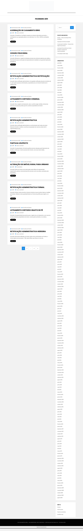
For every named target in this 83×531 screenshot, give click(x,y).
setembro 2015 (60, 321)
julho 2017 (59, 311)
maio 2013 (59, 390)
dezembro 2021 (60, 193)
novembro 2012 (60, 404)
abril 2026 (59, 65)
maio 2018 (59, 299)
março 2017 (59, 316)
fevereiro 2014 (60, 368)
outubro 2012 (60, 407)
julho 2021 (59, 205)
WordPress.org (60, 517)
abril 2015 (59, 333)
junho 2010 (59, 476)
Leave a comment (20, 35)
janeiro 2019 (59, 279)
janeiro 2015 (59, 341)
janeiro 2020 (59, 250)
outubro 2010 (60, 466)
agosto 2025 (59, 85)
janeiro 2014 (59, 370)
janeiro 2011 (59, 458)
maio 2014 (59, 360)
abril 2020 (59, 242)
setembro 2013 (60, 380)
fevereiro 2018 (60, 306)
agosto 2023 (59, 144)
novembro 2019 (60, 255)
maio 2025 (59, 92)
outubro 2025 (60, 80)
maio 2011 (59, 449)
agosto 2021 (59, 203)
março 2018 (59, 304)
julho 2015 (59, 326)
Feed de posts (60, 512)
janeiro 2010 (59, 488)
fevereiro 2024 (60, 129)
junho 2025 (59, 90)
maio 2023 (59, 151)
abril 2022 (59, 183)
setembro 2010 (60, 468)
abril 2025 (59, 95)
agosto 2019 (59, 262)
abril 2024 (59, 124)
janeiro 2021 (59, 220)
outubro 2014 (60, 348)
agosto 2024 (59, 115)
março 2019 (59, 274)
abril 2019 (59, 272)
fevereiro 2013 (60, 397)
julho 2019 (59, 264)
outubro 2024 (60, 110)
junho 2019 (59, 267)
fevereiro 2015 (60, 338)
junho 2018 (59, 296)
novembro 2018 (60, 284)
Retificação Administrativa (23, 123)
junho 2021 (59, 208)
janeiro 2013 (59, 399)
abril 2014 (59, 363)
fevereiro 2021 (60, 218)
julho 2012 (59, 414)
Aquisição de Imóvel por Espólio (63, 44)
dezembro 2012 (60, 402)
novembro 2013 (60, 375)
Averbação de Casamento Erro (25, 33)
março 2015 (59, 336)
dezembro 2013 (60, 372)
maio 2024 (59, 122)
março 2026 (59, 68)
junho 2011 (59, 446)
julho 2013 (59, 385)
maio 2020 (59, 240)
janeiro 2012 (59, 429)
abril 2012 (59, 422)
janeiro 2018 (59, 309)
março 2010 (59, 483)
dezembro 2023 (60, 134)
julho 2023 (59, 147)
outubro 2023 (60, 139)
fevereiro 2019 (60, 277)
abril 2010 (59, 481)
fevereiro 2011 (60, 456)
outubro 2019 (60, 257)
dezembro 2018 (60, 282)
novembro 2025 (60, 78)
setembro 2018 (60, 289)
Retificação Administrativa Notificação (30, 79)
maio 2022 (59, 181)
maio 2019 (59, 269)
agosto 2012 (59, 412)
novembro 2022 (60, 166)
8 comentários (19, 170)
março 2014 (59, 365)
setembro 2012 (60, 409)
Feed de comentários (61, 514)
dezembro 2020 (60, 223)
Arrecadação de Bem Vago (62, 56)
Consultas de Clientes (27, 30)
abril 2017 (59, 314)
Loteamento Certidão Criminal (25, 102)
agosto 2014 (59, 353)
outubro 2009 (60, 495)
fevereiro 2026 (60, 70)
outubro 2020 (60, 228)
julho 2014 (59, 355)
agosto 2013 (59, 382)
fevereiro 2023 (60, 159)
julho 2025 (59, 88)
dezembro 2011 (60, 431)
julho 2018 (59, 294)
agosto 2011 (59, 441)
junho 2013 (59, 387)
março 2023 (59, 156)
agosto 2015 (59, 323)
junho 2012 (59, 417)
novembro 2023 (60, 137)
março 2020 (59, 245)
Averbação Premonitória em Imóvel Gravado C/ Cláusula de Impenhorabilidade (64, 53)
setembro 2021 (60, 201)
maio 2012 (59, 419)
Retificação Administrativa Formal (27, 190)
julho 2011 (59, 444)
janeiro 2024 (59, 132)
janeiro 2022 (59, 191)
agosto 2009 (59, 500)
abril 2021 (59, 213)
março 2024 (59, 127)
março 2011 (59, 453)
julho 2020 (59, 235)
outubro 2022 (60, 169)
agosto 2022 (59, 174)
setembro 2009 (60, 498)
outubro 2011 (60, 436)
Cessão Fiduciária (18, 56)
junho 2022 (59, 178)
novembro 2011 (60, 434)
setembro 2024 (60, 112)
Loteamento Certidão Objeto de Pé (26, 213)
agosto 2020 (59, 232)
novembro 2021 (60, 196)
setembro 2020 (60, 230)
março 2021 (59, 215)
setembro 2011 (60, 439)
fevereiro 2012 (60, 426)
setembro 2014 (60, 350)
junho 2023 (59, 149)
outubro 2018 (60, 286)
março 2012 (59, 424)
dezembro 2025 (60, 75)
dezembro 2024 (60, 105)
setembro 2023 (60, 142)
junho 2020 (59, 237)
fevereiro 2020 (60, 247)
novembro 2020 (60, 225)
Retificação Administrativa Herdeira (28, 235)
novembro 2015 (60, 318)
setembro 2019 (60, 259)
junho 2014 (59, 358)
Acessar (59, 510)
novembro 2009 (60, 493)
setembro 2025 (60, 83)
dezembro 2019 (60, 252)
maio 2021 (59, 210)
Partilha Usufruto (19, 146)
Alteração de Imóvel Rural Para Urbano (29, 167)
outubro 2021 (60, 198)
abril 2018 (59, 301)
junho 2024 (59, 119)
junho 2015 (59, 328)
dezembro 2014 (60, 343)
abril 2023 (59, 154)
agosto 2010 (59, 471)
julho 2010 (59, 473)
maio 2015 (59, 331)
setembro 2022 (60, 171)
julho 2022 (59, 176)
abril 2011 (59, 451)
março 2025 (59, 97)
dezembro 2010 (60, 461)
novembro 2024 (60, 107)
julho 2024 (59, 117)
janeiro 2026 (59, 73)
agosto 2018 (59, 291)
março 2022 (59, 186)
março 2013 (59, 395)
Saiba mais (13, 44)
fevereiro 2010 (60, 485)
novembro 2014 (60, 345)
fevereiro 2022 (60, 188)
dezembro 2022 (60, 164)
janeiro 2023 (59, 161)
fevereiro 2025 (60, 100)
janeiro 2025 (59, 102)
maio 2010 (59, 478)
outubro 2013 (60, 377)
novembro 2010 (60, 463)
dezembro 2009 (60, 490)
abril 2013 (59, 392)
